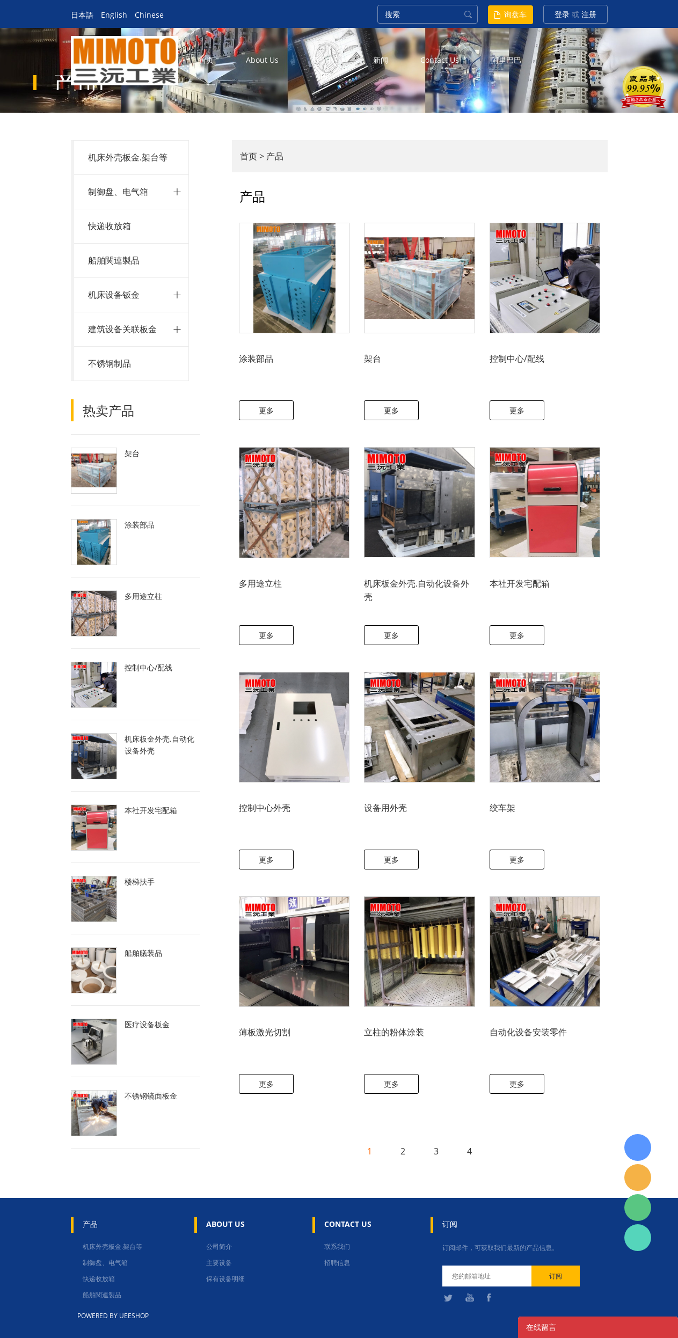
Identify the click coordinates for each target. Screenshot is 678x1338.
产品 (274, 156)
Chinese (149, 15)
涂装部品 (140, 525)
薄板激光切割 (264, 1032)
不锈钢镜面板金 (151, 1096)
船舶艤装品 (143, 953)
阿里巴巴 (506, 60)
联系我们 (337, 1246)
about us (262, 60)
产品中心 (326, 60)
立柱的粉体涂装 (394, 1032)
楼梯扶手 (140, 881)
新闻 (380, 60)
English (114, 15)
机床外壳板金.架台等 (127, 157)
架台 (132, 453)
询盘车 (515, 14)
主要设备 (219, 1262)
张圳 (637, 1237)
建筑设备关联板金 (122, 329)
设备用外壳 (385, 808)
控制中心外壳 (264, 808)
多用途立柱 (143, 596)
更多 (266, 410)
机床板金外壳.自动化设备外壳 (159, 745)
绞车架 (502, 808)
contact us (439, 60)
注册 (588, 14)
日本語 (82, 15)
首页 (206, 60)
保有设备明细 (225, 1278)
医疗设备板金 (147, 1024)
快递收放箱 (109, 226)
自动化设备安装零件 (528, 1032)
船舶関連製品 (114, 260)
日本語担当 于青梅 (637, 1147)
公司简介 (219, 1246)
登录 (562, 14)
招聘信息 (337, 1262)
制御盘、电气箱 (118, 192)
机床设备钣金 (114, 295)
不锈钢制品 (109, 363)
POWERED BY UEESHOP (113, 1315)
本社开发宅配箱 (151, 810)
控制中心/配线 (148, 667)
